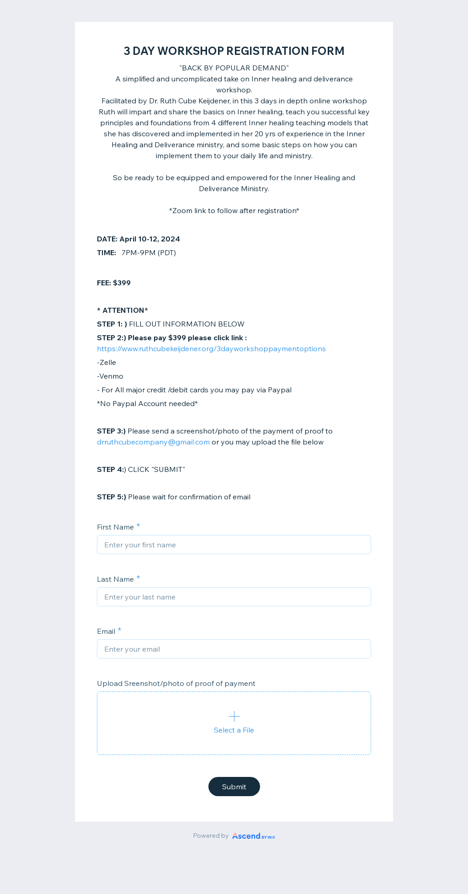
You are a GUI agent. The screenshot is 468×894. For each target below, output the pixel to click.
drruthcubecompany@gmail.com (153, 441)
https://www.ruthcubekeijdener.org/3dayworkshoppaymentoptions (211, 348)
